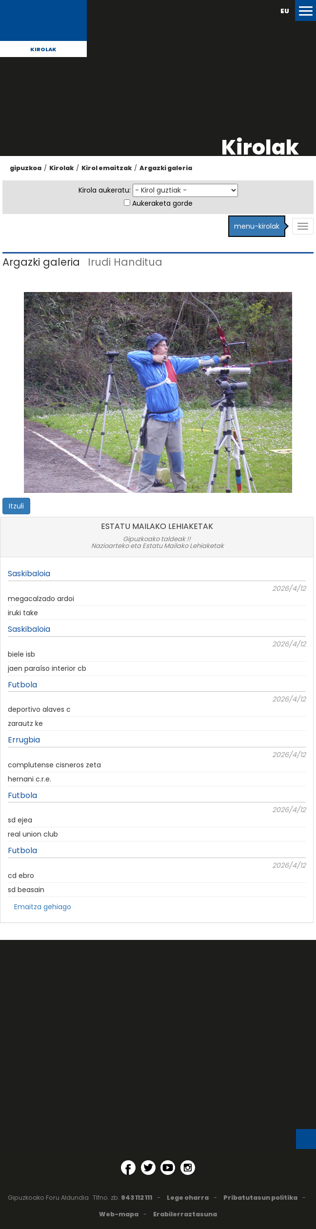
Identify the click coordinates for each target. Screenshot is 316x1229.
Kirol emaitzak (106, 168)
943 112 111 (136, 1197)
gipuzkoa (25, 168)
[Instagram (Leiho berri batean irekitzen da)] (187, 1167)
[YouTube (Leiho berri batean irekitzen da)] (167, 1167)
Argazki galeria (165, 168)
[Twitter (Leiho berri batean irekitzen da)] (148, 1167)
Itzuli (16, 506)
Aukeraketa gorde (162, 203)
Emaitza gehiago (42, 907)
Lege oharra (188, 1197)
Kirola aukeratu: (105, 190)
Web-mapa (118, 1214)
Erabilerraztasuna (185, 1214)
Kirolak (43, 49)
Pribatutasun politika (260, 1197)
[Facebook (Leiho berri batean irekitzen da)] (128, 1167)
